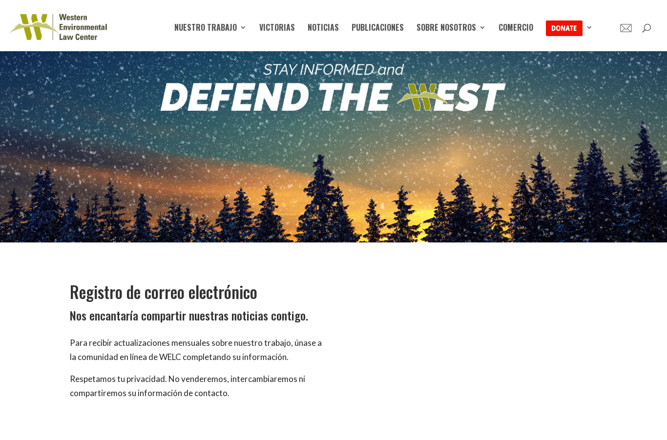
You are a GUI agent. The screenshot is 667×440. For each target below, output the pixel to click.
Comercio (516, 28)
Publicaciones (378, 28)
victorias (277, 28)
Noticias (323, 28)
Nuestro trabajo (205, 28)
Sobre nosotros (446, 28)
